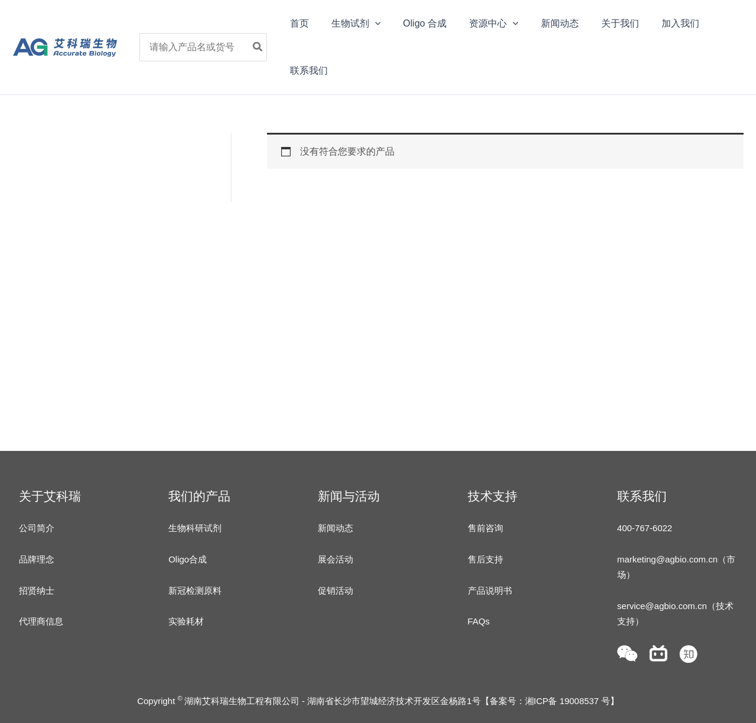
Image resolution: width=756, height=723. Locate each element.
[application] (376, 23)
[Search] (264, 47)
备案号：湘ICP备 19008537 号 (549, 701)
